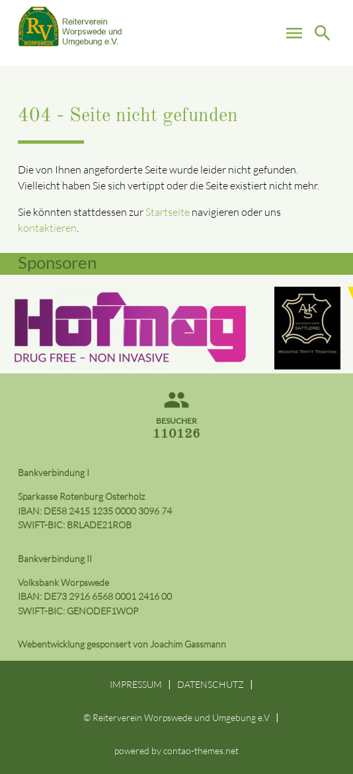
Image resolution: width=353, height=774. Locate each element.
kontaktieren (47, 227)
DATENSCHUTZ (210, 684)
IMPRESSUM (136, 684)
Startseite (167, 211)
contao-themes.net (201, 750)
